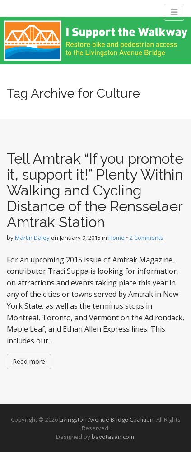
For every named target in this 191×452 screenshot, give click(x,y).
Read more (29, 361)
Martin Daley (32, 237)
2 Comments (146, 237)
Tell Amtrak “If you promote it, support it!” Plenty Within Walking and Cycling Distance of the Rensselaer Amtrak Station (95, 190)
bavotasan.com (113, 437)
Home (116, 237)
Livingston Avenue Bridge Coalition (106, 419)
